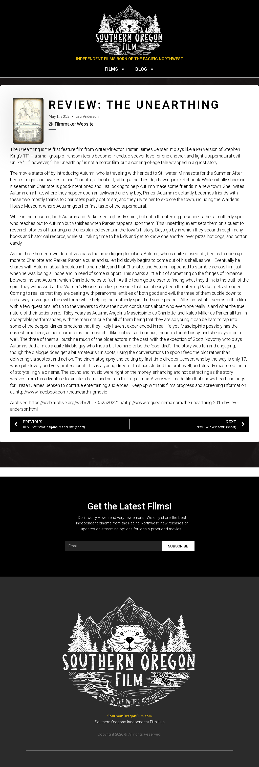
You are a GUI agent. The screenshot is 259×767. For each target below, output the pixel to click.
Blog (144, 69)
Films (115, 69)
